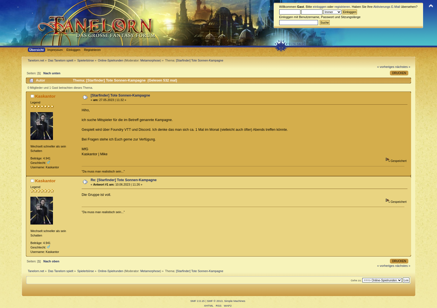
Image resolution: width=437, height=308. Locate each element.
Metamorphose (150, 60)
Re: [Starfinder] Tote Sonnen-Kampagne (124, 180)
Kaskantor (45, 96)
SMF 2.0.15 (197, 300)
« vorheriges (385, 66)
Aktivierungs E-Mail (386, 6)
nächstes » (402, 66)
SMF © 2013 (215, 300)
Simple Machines (234, 300)
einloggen (320, 6)
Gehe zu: (356, 280)
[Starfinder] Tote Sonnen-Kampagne (120, 95)
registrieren (342, 6)
